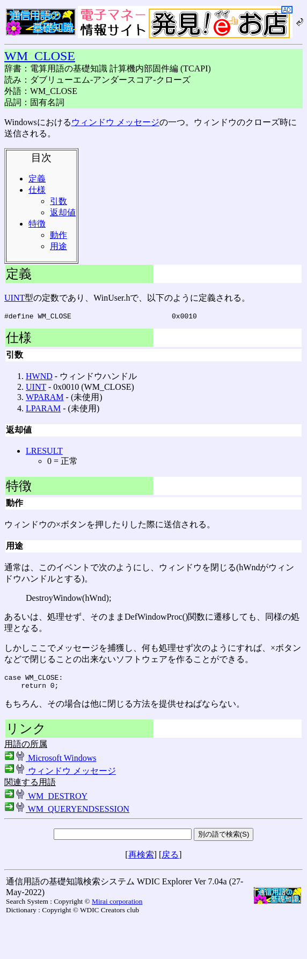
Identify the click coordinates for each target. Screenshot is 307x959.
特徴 (37, 223)
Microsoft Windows (50, 762)
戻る (170, 859)
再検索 (141, 859)
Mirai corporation (117, 906)
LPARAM (43, 410)
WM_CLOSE (39, 56)
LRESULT (44, 452)
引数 (58, 201)
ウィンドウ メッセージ (115, 122)
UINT (14, 297)
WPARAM (45, 398)
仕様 (37, 189)
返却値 (63, 212)
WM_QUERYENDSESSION (66, 813)
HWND (39, 377)
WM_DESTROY (45, 800)
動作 (58, 234)
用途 (58, 246)
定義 (37, 178)
